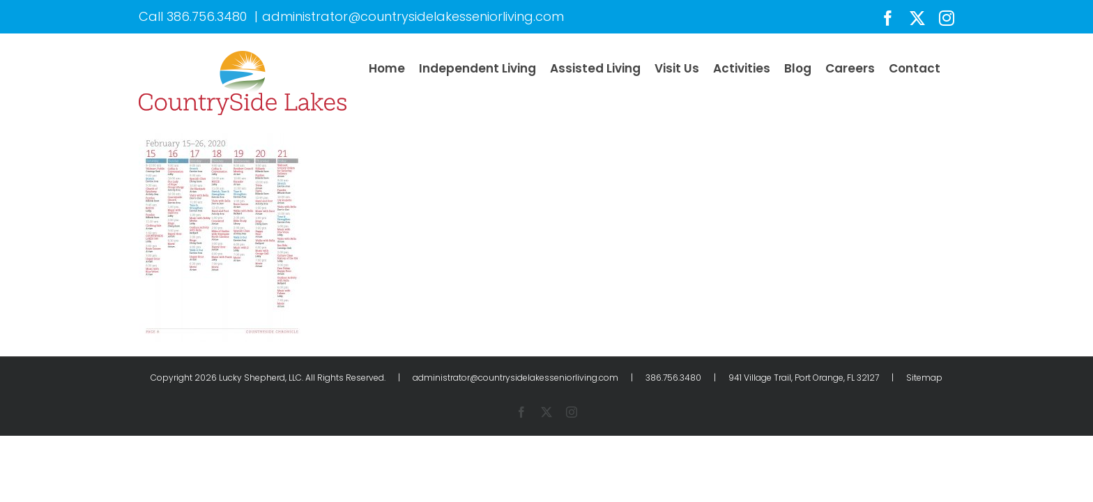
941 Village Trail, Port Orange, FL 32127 (803, 377)
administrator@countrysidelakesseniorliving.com (413, 16)
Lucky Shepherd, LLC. (261, 377)
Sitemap (924, 377)
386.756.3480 (207, 16)
